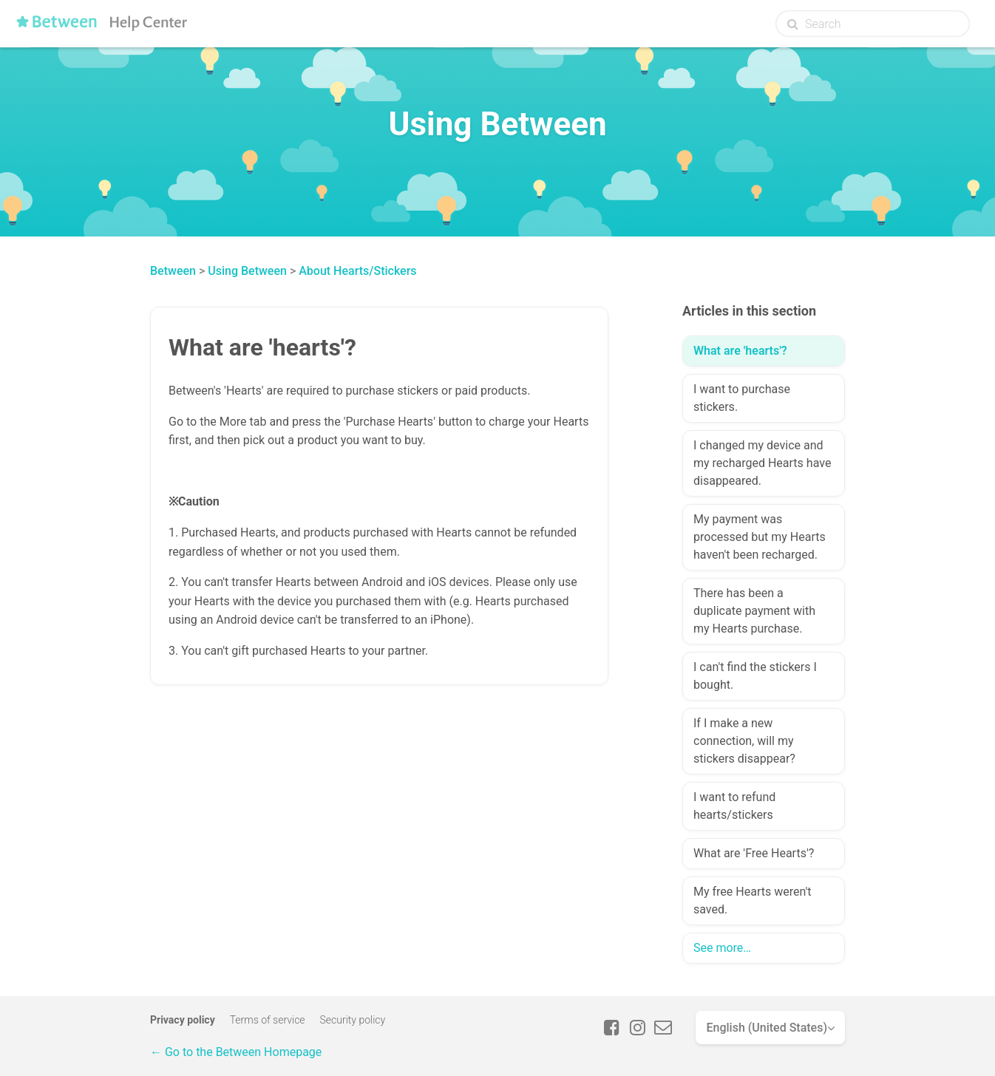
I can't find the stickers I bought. (755, 676)
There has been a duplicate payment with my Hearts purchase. (754, 611)
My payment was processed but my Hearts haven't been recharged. (759, 537)
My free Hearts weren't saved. (752, 900)
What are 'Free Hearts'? (753, 853)
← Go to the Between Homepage (236, 1052)
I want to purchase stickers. (741, 398)
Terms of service (267, 1020)
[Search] (872, 23)
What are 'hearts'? (740, 351)
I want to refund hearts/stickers (734, 806)
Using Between (247, 271)
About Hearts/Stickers (357, 271)
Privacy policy (182, 1020)
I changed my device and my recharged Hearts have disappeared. (762, 463)
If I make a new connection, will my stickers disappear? (744, 741)
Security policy (353, 1020)
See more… (722, 948)
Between (173, 271)
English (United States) (766, 1028)
